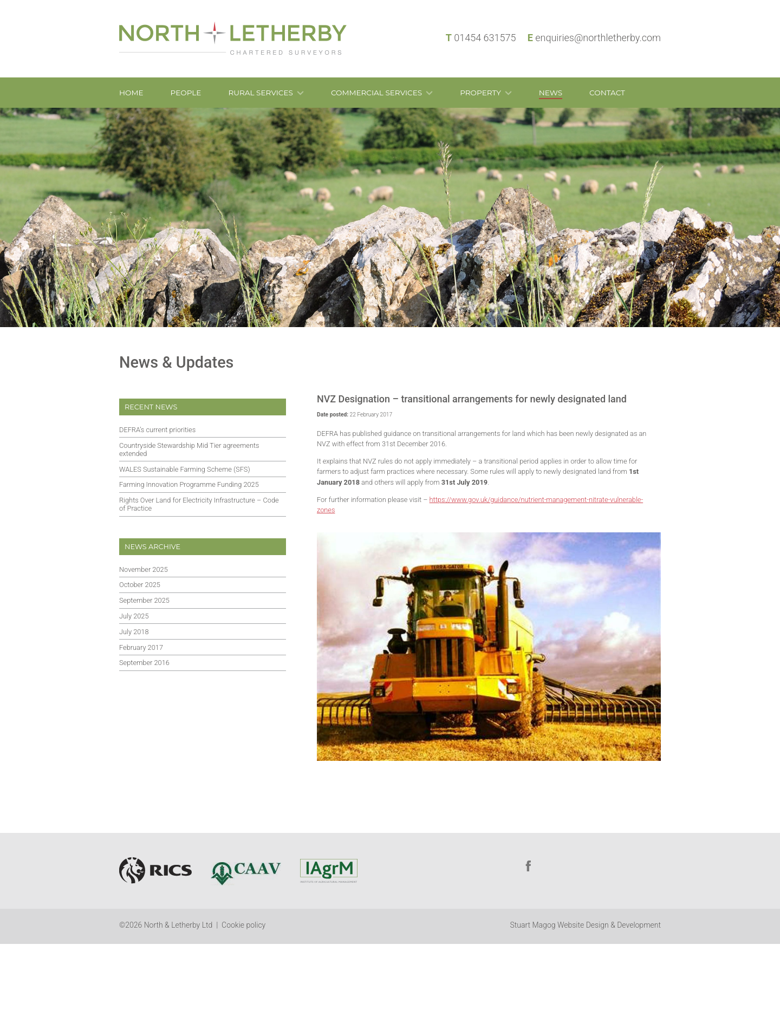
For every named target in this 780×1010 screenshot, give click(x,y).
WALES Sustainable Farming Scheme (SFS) (184, 469)
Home (131, 92)
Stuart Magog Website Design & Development (585, 925)
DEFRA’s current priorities (157, 430)
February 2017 (141, 647)
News (550, 92)
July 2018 (134, 632)
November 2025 (143, 569)
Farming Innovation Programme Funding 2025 (189, 484)
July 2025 (134, 616)
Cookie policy (243, 925)
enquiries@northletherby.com (598, 37)
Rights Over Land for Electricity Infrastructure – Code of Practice (199, 504)
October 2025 (139, 585)
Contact (607, 92)
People (186, 92)
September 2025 (144, 600)
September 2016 (144, 663)
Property (480, 92)
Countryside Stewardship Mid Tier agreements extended (189, 449)
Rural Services (260, 92)
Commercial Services (376, 92)
